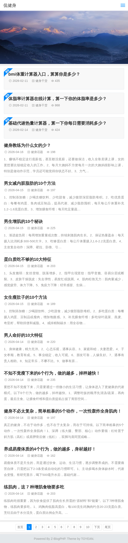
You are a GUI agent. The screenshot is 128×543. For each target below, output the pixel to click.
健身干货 (41, 80)
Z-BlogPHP (58, 538)
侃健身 (9, 5)
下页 (97, 527)
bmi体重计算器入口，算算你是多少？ (44, 74)
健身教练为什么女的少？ (27, 145)
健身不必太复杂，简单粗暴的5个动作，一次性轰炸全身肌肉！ (63, 411)
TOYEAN (87, 538)
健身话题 (37, 152)
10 (88, 527)
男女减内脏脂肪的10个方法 (30, 183)
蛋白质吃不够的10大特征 (27, 259)
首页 (20, 527)
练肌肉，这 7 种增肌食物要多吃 (34, 487)
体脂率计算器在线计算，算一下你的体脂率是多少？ (57, 98)
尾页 (108, 527)
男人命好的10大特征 (23, 335)
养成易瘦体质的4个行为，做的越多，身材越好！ (50, 449)
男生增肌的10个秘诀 (23, 221)
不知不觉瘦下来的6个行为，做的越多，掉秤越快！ (52, 373)
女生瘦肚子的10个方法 (25, 297)
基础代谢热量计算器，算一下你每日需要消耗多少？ (57, 123)
